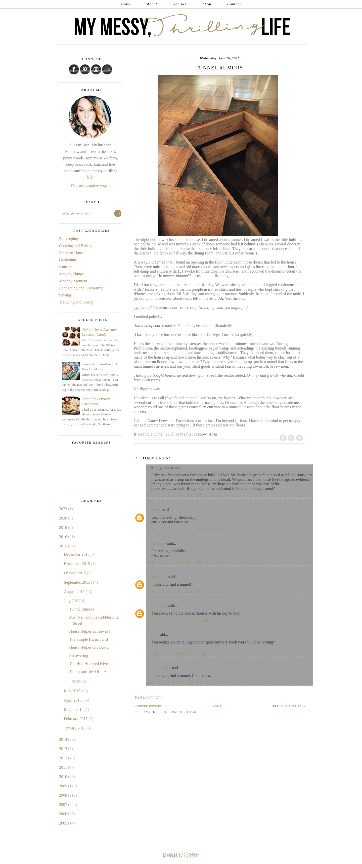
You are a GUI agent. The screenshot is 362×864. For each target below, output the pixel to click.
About (152, 4)
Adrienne (158, 543)
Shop (207, 4)
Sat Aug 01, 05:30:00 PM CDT (184, 682)
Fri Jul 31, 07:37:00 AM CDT (183, 620)
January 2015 (75, 728)
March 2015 (74, 709)
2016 (63, 537)
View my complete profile (90, 186)
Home (126, 4)
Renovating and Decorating (81, 288)
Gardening (67, 260)
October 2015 (75, 573)
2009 (63, 786)
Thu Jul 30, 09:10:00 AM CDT (184, 529)
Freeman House (71, 253)
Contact (234, 4)
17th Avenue (188, 853)
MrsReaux (159, 577)
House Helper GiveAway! (90, 647)
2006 (63, 814)
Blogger (191, 856)
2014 (63, 739)
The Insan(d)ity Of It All (89, 671)
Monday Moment (73, 281)
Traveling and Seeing (76, 302)
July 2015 (72, 601)
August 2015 (74, 591)
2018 (63, 527)
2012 (63, 758)
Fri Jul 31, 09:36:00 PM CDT (183, 654)
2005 (63, 823)
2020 (63, 518)
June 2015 (72, 681)
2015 (63, 546)
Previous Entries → (288, 706)
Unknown (158, 605)
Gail (154, 634)
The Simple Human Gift (88, 639)
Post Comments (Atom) (177, 712)
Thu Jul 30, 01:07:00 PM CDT (184, 562)
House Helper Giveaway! (89, 631)
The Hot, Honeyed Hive (88, 663)
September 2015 (77, 582)
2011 (63, 767)
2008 (63, 795)
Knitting (65, 267)
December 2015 (77, 554)
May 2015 (72, 691)
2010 (63, 776)
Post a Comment (148, 697)
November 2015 (77, 563)
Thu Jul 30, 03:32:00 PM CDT (184, 591)
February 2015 (76, 719)
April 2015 (73, 700)
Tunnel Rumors (81, 609)
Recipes (180, 4)
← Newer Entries (147, 706)
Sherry (156, 510)
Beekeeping (68, 239)
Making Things (71, 274)
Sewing (65, 295)
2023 (63, 509)
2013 (63, 749)
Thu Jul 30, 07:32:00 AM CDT (184, 495)
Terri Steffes (160, 668)
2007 (63, 804)
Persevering (78, 655)
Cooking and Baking (75, 246)
